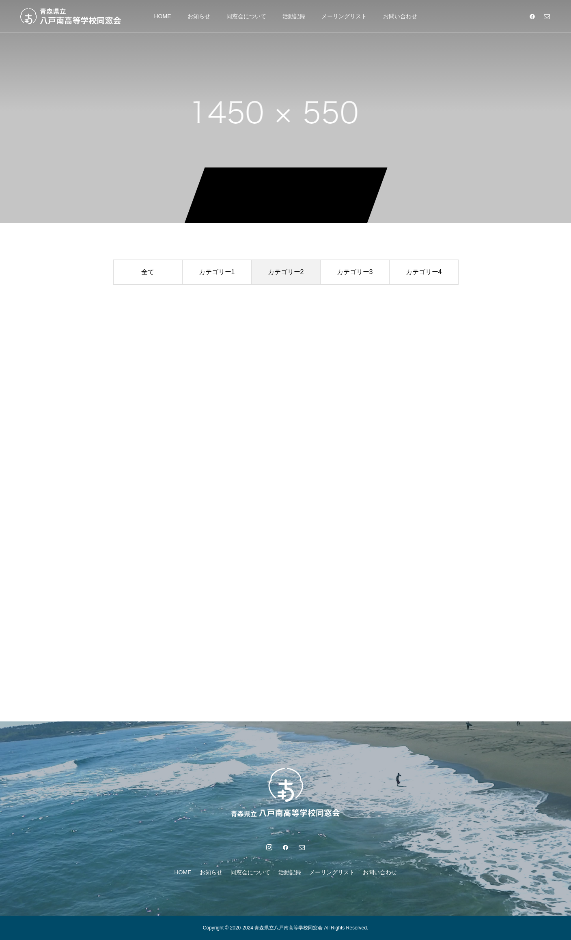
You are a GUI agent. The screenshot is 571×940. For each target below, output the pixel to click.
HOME (162, 16)
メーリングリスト (344, 16)
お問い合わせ (400, 16)
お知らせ (198, 16)
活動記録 (293, 16)
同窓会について (246, 16)
